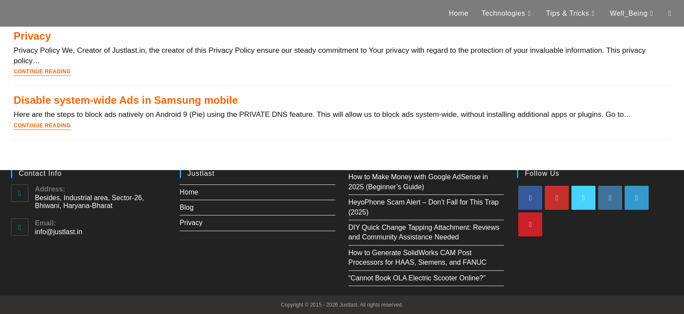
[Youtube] (557, 198)
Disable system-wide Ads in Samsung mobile (126, 100)
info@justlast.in (58, 232)
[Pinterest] (530, 224)
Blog (187, 207)
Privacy (32, 36)
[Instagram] (610, 198)
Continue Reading (42, 72)
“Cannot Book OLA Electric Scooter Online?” (417, 278)
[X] (583, 198)
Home (189, 192)
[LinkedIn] (637, 198)
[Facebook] (530, 198)
